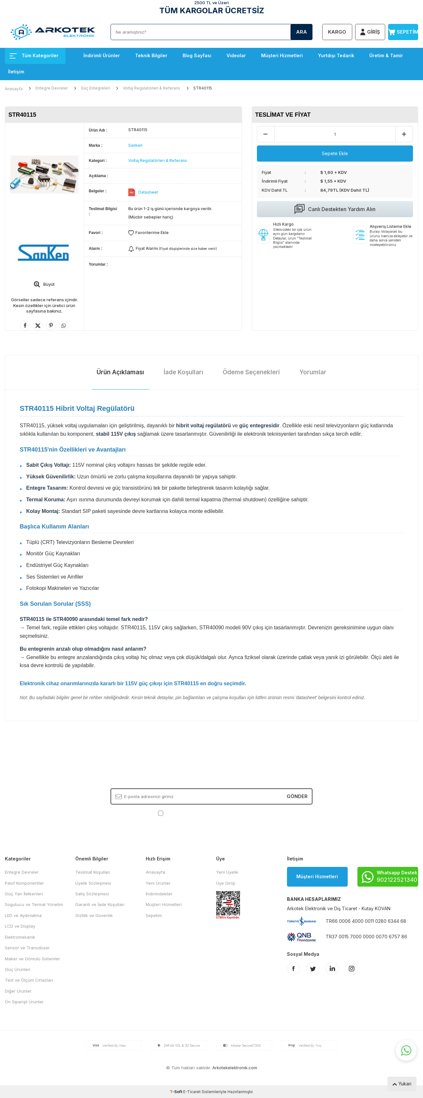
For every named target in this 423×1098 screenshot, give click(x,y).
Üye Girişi (225, 883)
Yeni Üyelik (227, 872)
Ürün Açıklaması (120, 372)
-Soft (176, 1091)
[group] (44, 174)
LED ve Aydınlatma (23, 915)
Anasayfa (14, 88)
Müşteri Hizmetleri (282, 55)
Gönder (297, 796)
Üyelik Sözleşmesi (93, 883)
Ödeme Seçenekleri (251, 372)
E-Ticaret (192, 1091)
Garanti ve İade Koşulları (99, 904)
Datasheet (148, 192)
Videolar (236, 55)
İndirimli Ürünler (101, 55)
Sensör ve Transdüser (27, 947)
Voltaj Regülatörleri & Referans (151, 88)
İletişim (16, 71)
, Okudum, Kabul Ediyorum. (211, 813)
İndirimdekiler (159, 893)
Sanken (135, 145)
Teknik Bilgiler (151, 55)
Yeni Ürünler (158, 883)
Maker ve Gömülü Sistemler (32, 958)
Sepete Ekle (335, 153)
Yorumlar (312, 372)
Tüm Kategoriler (34, 55)
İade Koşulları (183, 372)
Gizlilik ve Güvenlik (94, 915)
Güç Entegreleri (95, 88)
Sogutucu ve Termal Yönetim (34, 904)
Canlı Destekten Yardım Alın (334, 209)
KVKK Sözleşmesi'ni (187, 813)
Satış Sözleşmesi (92, 893)
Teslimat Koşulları (92, 872)
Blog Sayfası (197, 55)
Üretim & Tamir (386, 55)
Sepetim (154, 915)
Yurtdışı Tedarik (336, 55)
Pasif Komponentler (24, 883)
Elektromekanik (20, 937)
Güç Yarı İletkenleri (24, 893)
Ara (301, 32)
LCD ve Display (20, 926)
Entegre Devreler (52, 88)
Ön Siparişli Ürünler (24, 1001)
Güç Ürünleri (17, 969)
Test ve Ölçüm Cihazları (29, 980)
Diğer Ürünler (18, 991)
